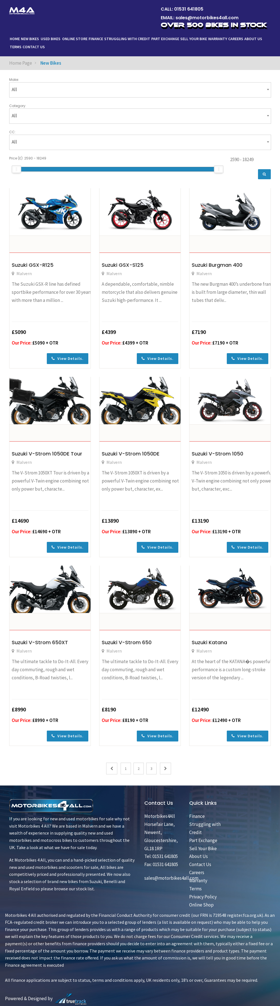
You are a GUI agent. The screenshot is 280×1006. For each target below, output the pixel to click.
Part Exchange (165, 38)
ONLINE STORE (74, 38)
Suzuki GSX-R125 (32, 264)
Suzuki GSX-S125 (122, 264)
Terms (15, 46)
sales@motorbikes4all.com (207, 17)
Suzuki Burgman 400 (217, 264)
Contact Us (34, 46)
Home (15, 38)
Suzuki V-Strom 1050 (217, 453)
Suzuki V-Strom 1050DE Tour (47, 453)
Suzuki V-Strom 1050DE (130, 453)
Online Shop (201, 905)
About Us (253, 38)
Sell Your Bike (193, 38)
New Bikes (30, 38)
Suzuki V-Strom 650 (127, 642)
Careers (235, 38)
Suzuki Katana (209, 642)
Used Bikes (50, 38)
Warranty (217, 38)
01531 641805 (188, 9)
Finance (96, 38)
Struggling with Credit (127, 38)
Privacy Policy (203, 897)
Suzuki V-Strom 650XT (40, 642)
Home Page (20, 63)
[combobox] (140, 90)
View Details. (68, 358)
